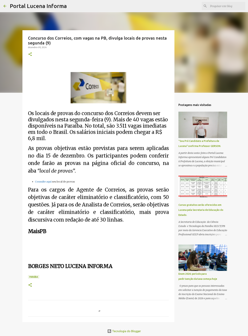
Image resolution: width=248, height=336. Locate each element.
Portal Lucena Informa (38, 6)
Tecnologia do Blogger (124, 331)
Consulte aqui (43, 181)
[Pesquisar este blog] (227, 6)
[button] (30, 54)
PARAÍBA (33, 277)
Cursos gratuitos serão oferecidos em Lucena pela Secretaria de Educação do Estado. (200, 210)
